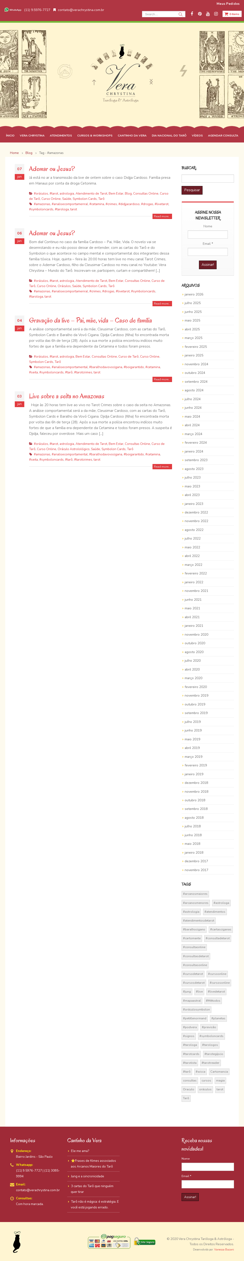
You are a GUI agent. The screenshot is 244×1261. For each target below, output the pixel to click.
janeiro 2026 (194, 294)
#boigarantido (134, 367)
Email (208, 243)
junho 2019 (193, 730)
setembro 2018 (196, 809)
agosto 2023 (194, 469)
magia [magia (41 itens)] (220, 1080)
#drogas (147, 204)
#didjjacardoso (129, 204)
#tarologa (62, 209)
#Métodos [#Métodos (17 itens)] (213, 1001)
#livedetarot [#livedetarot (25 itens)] (216, 991)
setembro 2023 (196, 460)
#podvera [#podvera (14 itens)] (190, 1027)
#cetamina (96, 204)
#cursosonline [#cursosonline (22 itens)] (220, 983)
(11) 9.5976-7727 (26, 10)
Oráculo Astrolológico (74, 449)
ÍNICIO (10, 135)
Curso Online (51, 199)
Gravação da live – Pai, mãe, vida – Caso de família (90, 320)
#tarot (54, 193)
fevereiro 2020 (196, 687)
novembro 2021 (196, 591)
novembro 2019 (196, 695)
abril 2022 (192, 556)
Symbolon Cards (85, 199)
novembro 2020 (196, 634)
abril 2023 (192, 495)
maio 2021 (192, 608)
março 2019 (193, 756)
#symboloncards (41, 209)
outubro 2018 (195, 800)
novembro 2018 (196, 791)
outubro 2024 (195, 373)
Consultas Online (145, 193)
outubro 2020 (195, 643)
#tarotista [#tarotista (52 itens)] (190, 1063)
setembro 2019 (196, 713)
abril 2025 (192, 329)
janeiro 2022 (194, 582)
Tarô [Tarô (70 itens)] (186, 1098)
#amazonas (42, 204)
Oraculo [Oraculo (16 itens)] (188, 1089)
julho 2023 (193, 477)
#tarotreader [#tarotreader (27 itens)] (210, 1063)
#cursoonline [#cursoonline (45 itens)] (217, 974)
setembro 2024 (196, 381)
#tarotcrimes (83, 372)
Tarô (101, 199)
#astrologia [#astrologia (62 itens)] (191, 912)
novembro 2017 (196, 870)
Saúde (66, 199)
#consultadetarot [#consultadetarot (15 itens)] (218, 938)
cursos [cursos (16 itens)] (206, 1080)
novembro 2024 (196, 364)
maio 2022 (192, 547)
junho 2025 (193, 312)
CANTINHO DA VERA (132, 135)
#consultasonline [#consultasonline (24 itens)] (195, 965)
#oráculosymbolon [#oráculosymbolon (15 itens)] (196, 1009)
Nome (207, 226)
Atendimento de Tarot (91, 193)
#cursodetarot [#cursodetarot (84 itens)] (193, 974)
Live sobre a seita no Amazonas (66, 396)
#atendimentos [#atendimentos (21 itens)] (214, 912)
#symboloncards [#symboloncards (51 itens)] (211, 1036)
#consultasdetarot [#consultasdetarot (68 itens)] (196, 956)
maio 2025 (192, 320)
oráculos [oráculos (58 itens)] (205, 1089)
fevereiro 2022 (196, 573)
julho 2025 (193, 303)
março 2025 (193, 338)
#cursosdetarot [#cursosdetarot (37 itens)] (194, 983)
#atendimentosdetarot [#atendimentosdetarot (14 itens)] (198, 920)
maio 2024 (192, 416)
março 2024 (193, 434)
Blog (128, 193)
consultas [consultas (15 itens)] (190, 1080)
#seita (33, 372)
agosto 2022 (194, 530)
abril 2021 (192, 617)
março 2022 (193, 564)
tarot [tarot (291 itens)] (220, 1089)
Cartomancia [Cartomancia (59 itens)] (219, 1072)
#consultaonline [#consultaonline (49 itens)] (194, 947)
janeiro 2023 (194, 504)
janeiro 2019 (194, 774)
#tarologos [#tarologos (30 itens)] (210, 1045)
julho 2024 (193, 399)
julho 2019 (193, 722)
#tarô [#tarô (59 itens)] (187, 1072)
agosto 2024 (194, 390)
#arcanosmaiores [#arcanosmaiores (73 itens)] (195, 894)
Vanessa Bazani (224, 1249)
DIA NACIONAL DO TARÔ (169, 135)
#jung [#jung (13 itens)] (187, 991)
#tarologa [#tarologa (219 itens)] (190, 1045)
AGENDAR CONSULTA (223, 135)
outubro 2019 (195, 704)
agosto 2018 (194, 817)
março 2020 (193, 678)
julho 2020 (193, 660)
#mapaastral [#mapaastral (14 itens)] (192, 1001)
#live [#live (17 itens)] (199, 991)
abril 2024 (192, 425)
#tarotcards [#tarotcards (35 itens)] (191, 1054)
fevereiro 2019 (196, 765)
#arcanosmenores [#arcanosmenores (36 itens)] (195, 903)
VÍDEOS (197, 135)
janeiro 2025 (194, 355)
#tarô (69, 372)
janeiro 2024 (194, 451)
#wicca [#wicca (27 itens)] (200, 1072)
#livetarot (161, 204)
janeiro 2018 (194, 852)
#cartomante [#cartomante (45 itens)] (192, 938)
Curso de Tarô (128, 356)
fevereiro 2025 (196, 346)
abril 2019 (192, 748)
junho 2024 (193, 407)
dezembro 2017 (196, 861)
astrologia (67, 193)
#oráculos (41, 193)
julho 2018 (193, 826)
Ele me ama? (80, 1151)
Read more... (162, 216)
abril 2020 (192, 669)
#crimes (111, 204)
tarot (73, 209)
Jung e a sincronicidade (87, 1176)
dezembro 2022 (196, 512)
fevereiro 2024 (196, 442)
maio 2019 (192, 739)
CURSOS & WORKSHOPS (94, 135)
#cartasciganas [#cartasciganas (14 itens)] (220, 929)
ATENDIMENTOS (61, 135)
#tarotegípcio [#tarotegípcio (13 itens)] (213, 1054)
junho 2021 (193, 599)
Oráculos (64, 286)
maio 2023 (192, 486)
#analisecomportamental (70, 367)
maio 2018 (192, 843)
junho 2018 (193, 835)
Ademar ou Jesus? (52, 168)
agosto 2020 (194, 652)
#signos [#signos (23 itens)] (188, 1036)
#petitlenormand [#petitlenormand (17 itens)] (194, 1018)
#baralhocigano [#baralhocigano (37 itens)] (194, 929)
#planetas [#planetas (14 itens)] (218, 1018)
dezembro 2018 (196, 783)
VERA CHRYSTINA (32, 135)
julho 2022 (193, 538)
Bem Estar (116, 193)
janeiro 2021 (194, 625)
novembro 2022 (196, 521)
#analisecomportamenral (70, 204)
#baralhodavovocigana (105, 367)
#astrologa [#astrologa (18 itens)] (221, 903)
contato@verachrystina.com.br (78, 10)
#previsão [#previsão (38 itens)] (209, 1027)
